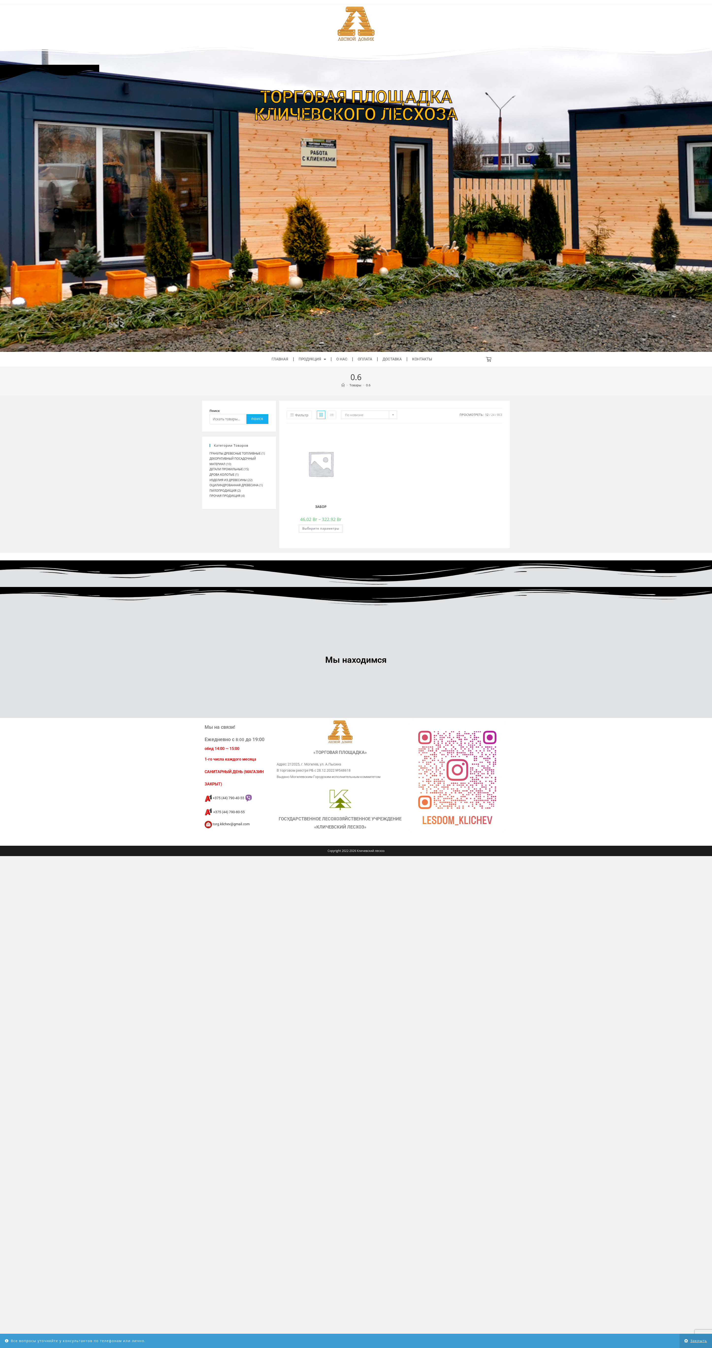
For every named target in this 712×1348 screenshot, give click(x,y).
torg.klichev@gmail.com (227, 824)
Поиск (215, 410)
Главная (280, 359)
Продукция (312, 359)
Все (499, 415)
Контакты (422, 359)
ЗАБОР (320, 506)
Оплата (365, 359)
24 (493, 415)
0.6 (368, 385)
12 (487, 415)
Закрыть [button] (698, 1340)
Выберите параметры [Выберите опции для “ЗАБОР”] (320, 528)
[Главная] (343, 385)
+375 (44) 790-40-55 (228, 798)
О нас (341, 359)
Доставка (392, 359)
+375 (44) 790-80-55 (225, 812)
